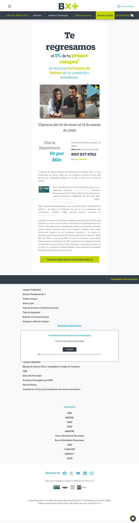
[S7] (58, 354)
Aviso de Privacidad (32, 375)
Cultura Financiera (32, 362)
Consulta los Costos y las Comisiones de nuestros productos (51, 389)
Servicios (37, 15)
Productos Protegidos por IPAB (38, 380)
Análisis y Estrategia (58, 15)
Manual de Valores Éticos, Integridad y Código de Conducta (51, 366)
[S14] (78, 354)
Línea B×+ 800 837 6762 (17, 15)
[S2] (45, 354)
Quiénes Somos (30, 299)
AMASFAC (69, 431)
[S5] (53, 354)
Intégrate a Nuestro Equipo (36, 321)
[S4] (50, 354)
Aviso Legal (28, 303)
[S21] (97, 354)
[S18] (89, 354)
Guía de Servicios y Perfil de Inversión (41, 308)
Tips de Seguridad (31, 312)
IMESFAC (69, 417)
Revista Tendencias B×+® (34, 294)
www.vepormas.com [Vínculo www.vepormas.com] (46, 215)
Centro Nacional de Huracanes (69, 435)
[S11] (70, 354)
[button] (9, 6)
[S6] (56, 354)
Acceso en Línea (105, 15)
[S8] (61, 354)
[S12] (72, 354)
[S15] (81, 354)
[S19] (92, 354)
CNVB (69, 458)
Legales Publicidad (32, 289)
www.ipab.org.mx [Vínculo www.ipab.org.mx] (81, 190)
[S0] (39, 354)
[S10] (67, 354)
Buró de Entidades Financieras (69, 440)
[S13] (75, 354)
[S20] (95, 354)
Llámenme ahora (83, 15)
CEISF (69, 426)
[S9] (64, 354)
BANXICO (69, 454)
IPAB (69, 445)
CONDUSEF (69, 449)
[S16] (83, 354)
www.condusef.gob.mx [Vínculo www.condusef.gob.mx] (62, 199)
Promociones (125, 6)
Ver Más (69, 349)
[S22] (100, 354)
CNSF (69, 413)
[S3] (47, 354)
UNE (25, 371)
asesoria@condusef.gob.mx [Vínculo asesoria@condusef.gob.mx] (64, 202)
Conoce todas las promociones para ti (69, 259)
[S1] (42, 354)
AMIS (69, 422)
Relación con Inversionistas (36, 317)
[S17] (86, 354)
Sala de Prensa (30, 385)
